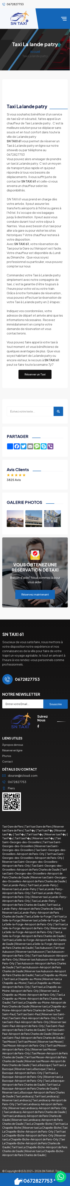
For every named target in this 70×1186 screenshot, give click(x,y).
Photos (6, 756)
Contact (7, 761)
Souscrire (55, 704)
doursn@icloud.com (19, 775)
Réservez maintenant (35, 594)
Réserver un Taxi (35, 374)
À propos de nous (12, 744)
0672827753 (14, 782)
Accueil (35, 51)
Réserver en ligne (12, 750)
